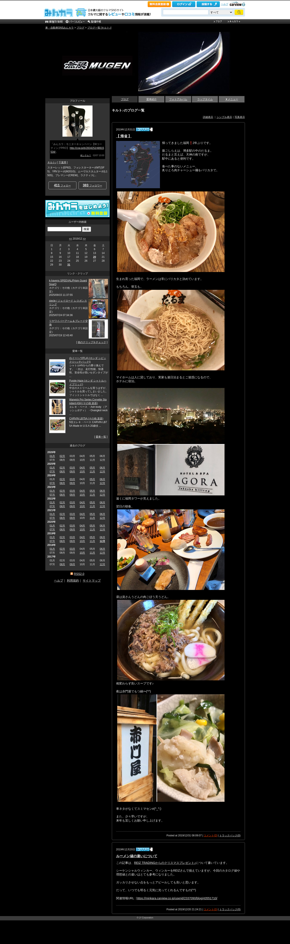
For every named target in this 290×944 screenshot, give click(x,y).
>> (84, 238)
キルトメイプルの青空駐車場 (75, 36)
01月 (52, 456)
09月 (72, 471)
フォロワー (92, 185)
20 (94, 256)
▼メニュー (231, 99)
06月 (102, 467)
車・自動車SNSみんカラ (59, 27)
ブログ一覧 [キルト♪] (99, 27)
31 (68, 264)
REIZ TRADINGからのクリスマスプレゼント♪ (165, 863)
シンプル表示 (224, 117)
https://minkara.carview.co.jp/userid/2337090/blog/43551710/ (177, 898)
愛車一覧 (101, 436)
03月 (72, 467)
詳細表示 (208, 117)
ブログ (80, 27)
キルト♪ (51, 162)
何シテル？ (85, 155)
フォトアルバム (178, 99)
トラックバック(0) (230, 835)
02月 (62, 456)
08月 (62, 471)
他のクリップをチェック (92, 342)
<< (70, 238)
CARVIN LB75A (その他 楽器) (86, 418)
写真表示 (240, 117)
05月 (92, 467)
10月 (82, 471)
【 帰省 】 (124, 136)
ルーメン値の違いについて (136, 856)
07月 (52, 471)
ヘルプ (224, 4)
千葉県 (62, 162)
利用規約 (73, 580)
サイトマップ (92, 580)
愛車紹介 (151, 99)
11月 (92, 471)
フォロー (62, 185)
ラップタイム (205, 99)
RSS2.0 (79, 574)
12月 (102, 471)
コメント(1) (210, 909)
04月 (82, 467)
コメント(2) (210, 835)
